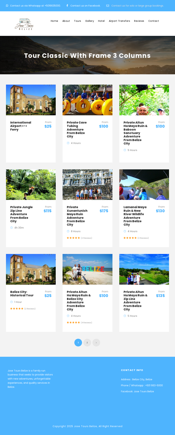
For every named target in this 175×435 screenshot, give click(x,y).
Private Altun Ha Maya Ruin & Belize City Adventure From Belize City (79, 300)
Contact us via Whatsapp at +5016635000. (35, 5)
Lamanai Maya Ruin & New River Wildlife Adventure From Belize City (135, 216)
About (66, 21)
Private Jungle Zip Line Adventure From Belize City (21, 214)
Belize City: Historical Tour (21, 293)
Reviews (139, 21)
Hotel (101, 21)
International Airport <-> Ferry (20, 126)
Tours (77, 21)
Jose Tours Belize (144, 391)
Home (54, 21)
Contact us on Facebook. (85, 5)
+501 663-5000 (154, 385)
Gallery (89, 21)
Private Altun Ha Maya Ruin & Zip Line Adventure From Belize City (135, 300)
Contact (153, 21)
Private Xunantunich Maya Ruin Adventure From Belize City (77, 216)
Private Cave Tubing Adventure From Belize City (77, 129)
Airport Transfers (119, 21)
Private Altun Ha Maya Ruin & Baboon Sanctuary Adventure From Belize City (135, 133)
